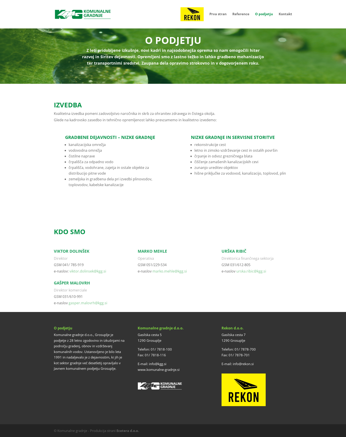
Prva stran (218, 14)
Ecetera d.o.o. (128, 430)
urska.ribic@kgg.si (251, 271)
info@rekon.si (243, 364)
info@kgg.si (157, 364)
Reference (240, 14)
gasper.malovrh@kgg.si (88, 303)
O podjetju (264, 14)
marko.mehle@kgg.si (169, 271)
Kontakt (285, 14)
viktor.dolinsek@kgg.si (88, 271)
